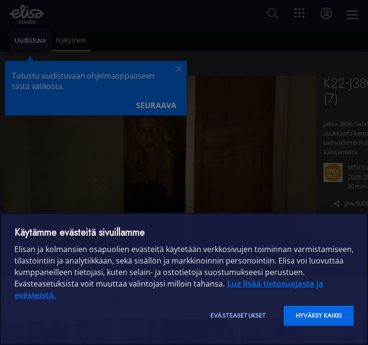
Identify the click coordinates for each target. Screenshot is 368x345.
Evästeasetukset (238, 315)
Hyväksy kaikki (319, 315)
